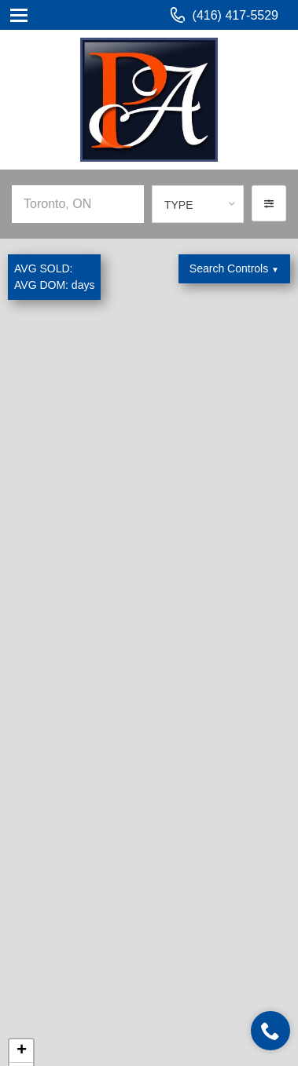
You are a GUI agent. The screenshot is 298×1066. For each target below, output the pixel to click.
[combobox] (198, 204)
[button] (269, 203)
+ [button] (22, 1051)
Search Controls (234, 268)
